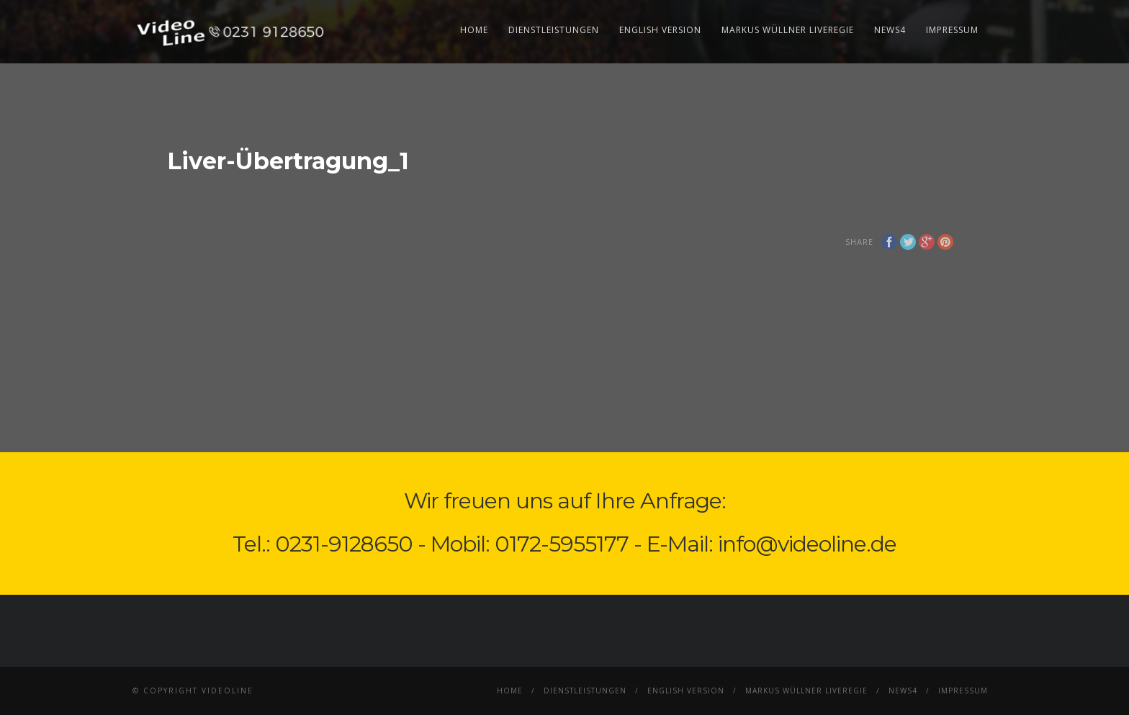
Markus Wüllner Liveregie (787, 30)
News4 (890, 30)
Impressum (952, 30)
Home (474, 30)
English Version (660, 30)
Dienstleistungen (553, 30)
